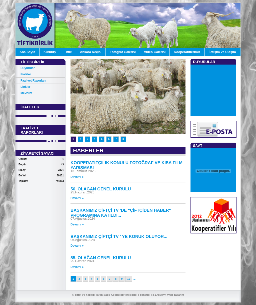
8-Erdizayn (159, 294)
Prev (49, 116)
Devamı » (77, 177)
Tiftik (68, 52)
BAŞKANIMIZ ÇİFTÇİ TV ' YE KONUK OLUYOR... (118, 236)
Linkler (25, 87)
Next (55, 116)
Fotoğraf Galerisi (123, 52)
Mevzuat (26, 93)
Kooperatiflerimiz (187, 52)
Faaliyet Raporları (33, 80)
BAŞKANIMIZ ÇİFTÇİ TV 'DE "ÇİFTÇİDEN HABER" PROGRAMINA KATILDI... (120, 213)
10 (128, 278)
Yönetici (145, 294)
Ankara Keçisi (91, 52)
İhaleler (25, 74)
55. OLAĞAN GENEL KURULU (100, 257)
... (135, 278)
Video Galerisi (155, 52)
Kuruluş (50, 52)
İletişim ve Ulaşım (222, 52)
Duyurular (27, 68)
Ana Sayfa (27, 52)
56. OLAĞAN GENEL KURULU (100, 189)
